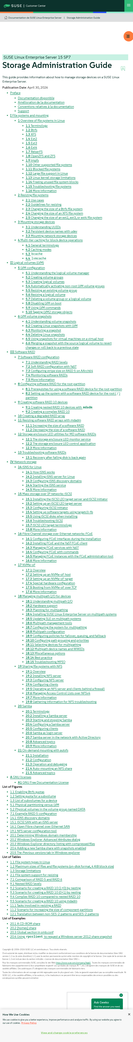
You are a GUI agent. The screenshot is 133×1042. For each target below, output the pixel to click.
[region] (66, 1025)
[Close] (129, 1014)
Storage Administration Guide (83, 17)
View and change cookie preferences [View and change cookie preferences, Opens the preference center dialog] (64, 1032)
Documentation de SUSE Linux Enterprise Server (35, 17)
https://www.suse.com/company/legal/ (73, 962)
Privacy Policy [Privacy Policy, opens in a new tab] (29, 1023)
